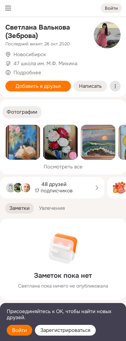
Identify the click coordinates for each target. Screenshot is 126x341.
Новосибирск (29, 54)
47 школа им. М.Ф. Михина (45, 63)
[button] (22, 112)
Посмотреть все (63, 166)
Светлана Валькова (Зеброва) (37, 31)
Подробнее (27, 72)
